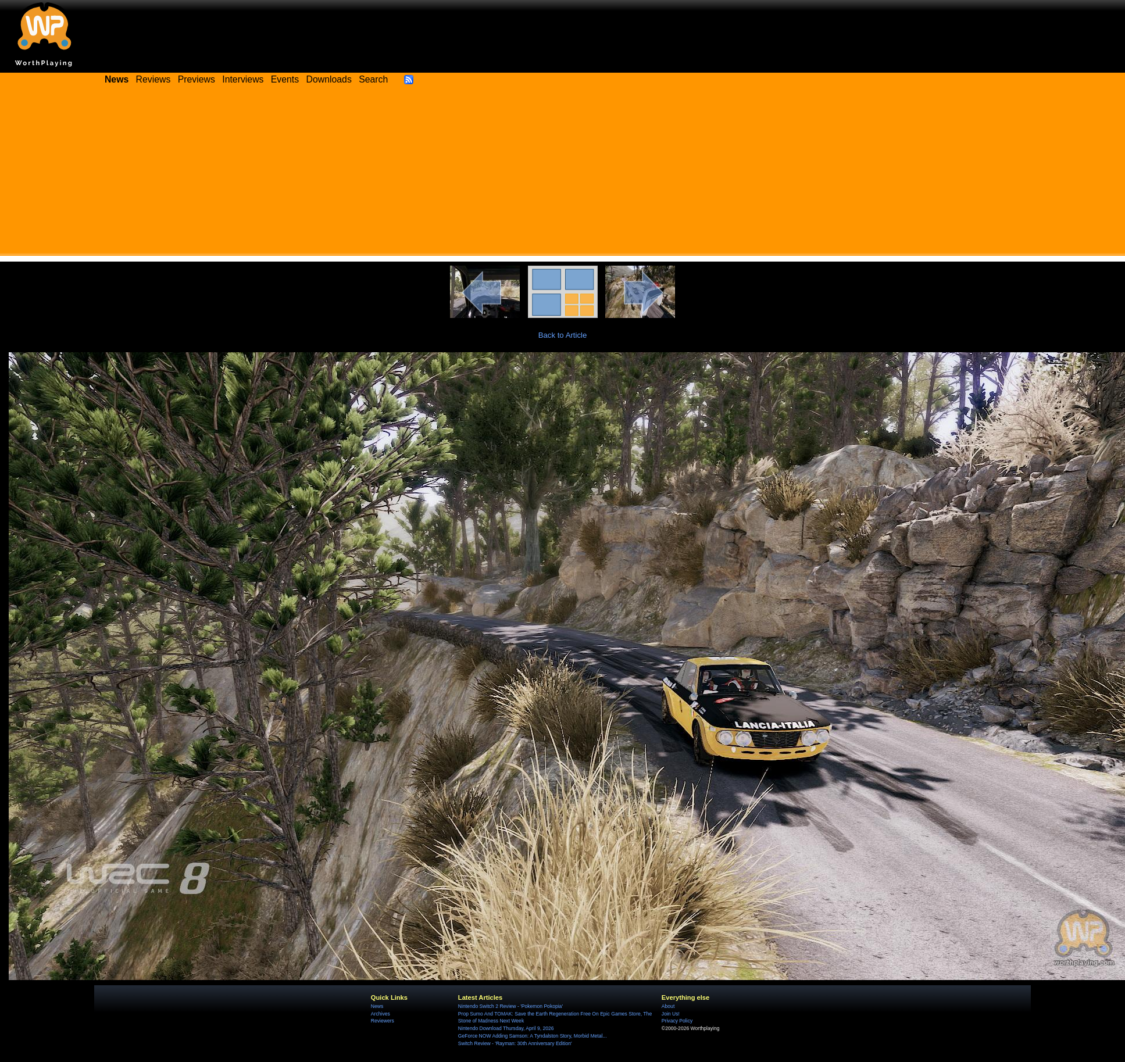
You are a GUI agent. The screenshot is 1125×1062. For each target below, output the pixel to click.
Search (373, 79)
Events (285, 79)
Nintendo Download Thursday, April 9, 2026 (506, 1028)
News (377, 1006)
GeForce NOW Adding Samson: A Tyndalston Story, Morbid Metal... (532, 1036)
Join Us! (671, 1014)
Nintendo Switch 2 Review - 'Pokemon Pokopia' (510, 1006)
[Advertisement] (563, 174)
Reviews (153, 79)
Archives (380, 1014)
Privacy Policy (677, 1021)
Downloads (329, 79)
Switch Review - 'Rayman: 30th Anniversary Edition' (515, 1043)
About (668, 1006)
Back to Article (562, 335)
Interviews (242, 79)
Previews (196, 79)
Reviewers (382, 1021)
